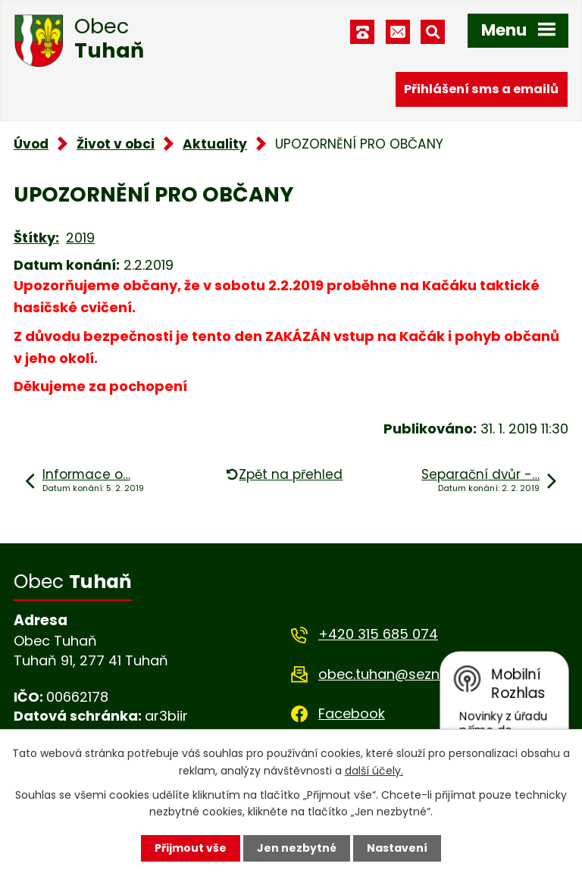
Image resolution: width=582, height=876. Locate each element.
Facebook (351, 713)
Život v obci (116, 144)
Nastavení (397, 848)
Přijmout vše (191, 848)
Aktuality (215, 144)
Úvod (31, 144)
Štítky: (36, 237)
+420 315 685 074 (378, 633)
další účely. (374, 769)
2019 (80, 237)
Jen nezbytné (296, 848)
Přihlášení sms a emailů (481, 89)
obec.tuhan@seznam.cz (399, 674)
